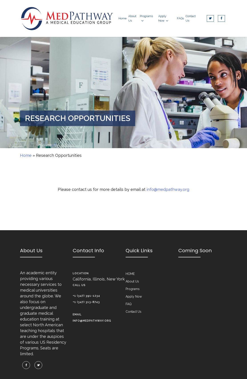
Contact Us (133, 311)
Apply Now (134, 296)
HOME (130, 274)
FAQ (129, 304)
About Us (132, 281)
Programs (133, 289)
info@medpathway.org (168, 189)
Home (26, 155)
